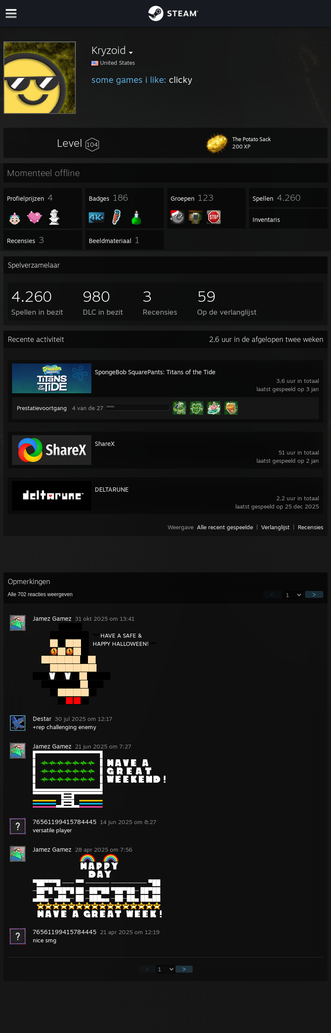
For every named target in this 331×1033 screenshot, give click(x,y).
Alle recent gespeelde (225, 527)
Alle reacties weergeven (40, 594)
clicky (180, 79)
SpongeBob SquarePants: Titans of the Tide (155, 372)
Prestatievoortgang (42, 407)
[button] (78, 143)
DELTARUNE (111, 489)
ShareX (105, 443)
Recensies (310, 527)
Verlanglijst (275, 527)
